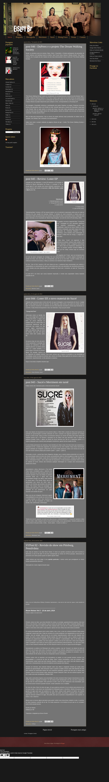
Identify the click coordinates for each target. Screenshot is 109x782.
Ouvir (33, 372)
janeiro (95, 106)
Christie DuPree (9, 82)
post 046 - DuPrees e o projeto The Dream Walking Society (16, 61)
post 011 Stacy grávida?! (16, 68)
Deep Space (8, 89)
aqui (60, 107)
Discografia (30, 37)
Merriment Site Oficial (95, 61)
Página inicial (47, 730)
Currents (7, 87)
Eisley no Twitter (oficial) (96, 56)
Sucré (52, 37)
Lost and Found (9, 98)
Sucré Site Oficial (94, 58)
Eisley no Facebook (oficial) (96, 50)
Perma (73, 37)
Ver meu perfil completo (11, 142)
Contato (82, 37)
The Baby (7, 121)
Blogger (63, 743)
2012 (93, 124)
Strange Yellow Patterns (95, 47)
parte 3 (63, 450)
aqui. (51, 252)
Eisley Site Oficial (94, 45)
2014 (93, 119)
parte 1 (53, 450)
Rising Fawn (63, 37)
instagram (31, 124)
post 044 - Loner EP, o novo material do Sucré (51, 298)
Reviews (34, 288)
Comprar (7, 84)
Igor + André (63, 122)
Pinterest (64, 165)
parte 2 (58, 450)
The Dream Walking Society (75, 122)
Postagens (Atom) (32, 733)
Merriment (43, 37)
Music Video (8, 103)
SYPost (34, 724)
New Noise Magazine (47, 454)
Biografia (19, 37)
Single (7, 115)
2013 (93, 121)
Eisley (6, 94)
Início (10, 37)
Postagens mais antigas (78, 730)
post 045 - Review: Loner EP (42, 178)
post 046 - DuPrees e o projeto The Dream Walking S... (98, 110)
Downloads (8, 91)
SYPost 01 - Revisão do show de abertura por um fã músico (16, 50)
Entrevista (7, 96)
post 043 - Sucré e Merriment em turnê (47, 382)
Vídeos (7, 124)
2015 (93, 104)
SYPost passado (70, 553)
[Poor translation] (7, 755)
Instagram (61, 93)
